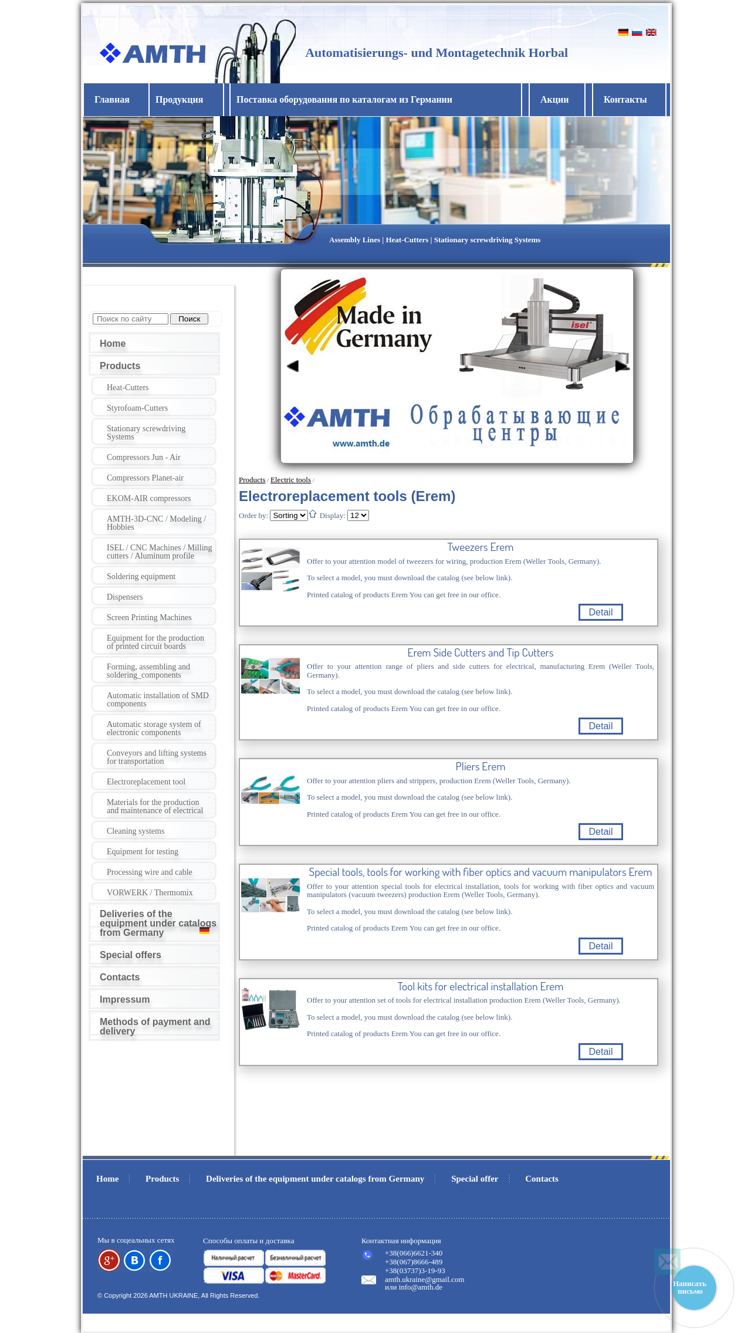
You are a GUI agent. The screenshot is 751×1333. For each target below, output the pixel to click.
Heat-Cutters (128, 387)
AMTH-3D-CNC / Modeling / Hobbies (156, 523)
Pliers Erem (481, 766)
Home (113, 344)
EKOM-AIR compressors (149, 498)
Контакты (625, 99)
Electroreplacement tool (146, 781)
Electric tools (290, 479)
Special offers (130, 955)
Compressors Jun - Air (144, 457)
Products (120, 366)
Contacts (120, 977)
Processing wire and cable (149, 872)
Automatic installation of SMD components (158, 699)
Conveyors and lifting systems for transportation (157, 757)
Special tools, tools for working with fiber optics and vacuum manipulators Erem (480, 872)
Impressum (125, 999)
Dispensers (125, 597)
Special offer (474, 1178)
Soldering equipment (141, 576)
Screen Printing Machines (149, 617)
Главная (112, 99)
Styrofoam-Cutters (137, 408)
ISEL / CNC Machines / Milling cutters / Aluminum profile (159, 551)
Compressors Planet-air (145, 477)
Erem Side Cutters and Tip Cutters (481, 652)
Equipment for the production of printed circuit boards (155, 642)
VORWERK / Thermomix (150, 892)
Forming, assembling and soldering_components (148, 670)
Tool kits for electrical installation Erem (481, 986)
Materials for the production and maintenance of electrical (155, 806)
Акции (554, 99)
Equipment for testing (142, 851)
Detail (601, 612)
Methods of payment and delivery (155, 1026)
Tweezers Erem (481, 547)
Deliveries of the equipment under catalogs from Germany (158, 923)
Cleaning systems (135, 831)
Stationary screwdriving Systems (146, 432)
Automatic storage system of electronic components (154, 728)
